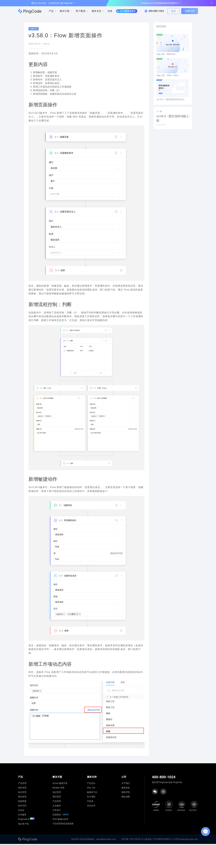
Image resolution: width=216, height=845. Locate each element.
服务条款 (126, 789)
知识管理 (22, 793)
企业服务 (56, 807)
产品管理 (22, 784)
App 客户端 (23, 825)
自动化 (21, 811)
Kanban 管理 (58, 789)
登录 (173, 11)
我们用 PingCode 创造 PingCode (167, 783)
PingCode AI (26, 820)
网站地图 (126, 798)
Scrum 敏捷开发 (60, 784)
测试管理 (22, 798)
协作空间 (22, 807)
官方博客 (91, 798)
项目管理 (22, 789)
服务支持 (96, 11)
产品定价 (91, 784)
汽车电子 (56, 811)
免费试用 (189, 11)
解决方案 (64, 11)
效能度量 (22, 802)
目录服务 (22, 816)
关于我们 (126, 784)
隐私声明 (126, 793)
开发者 (90, 802)
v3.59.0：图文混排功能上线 (172, 119)
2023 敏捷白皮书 (60, 820)
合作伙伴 (91, 807)
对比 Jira (91, 789)
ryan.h (46, 45)
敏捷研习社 (92, 793)
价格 (110, 11)
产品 (51, 11)
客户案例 (80, 11)
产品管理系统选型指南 (63, 825)
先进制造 (56, 816)
